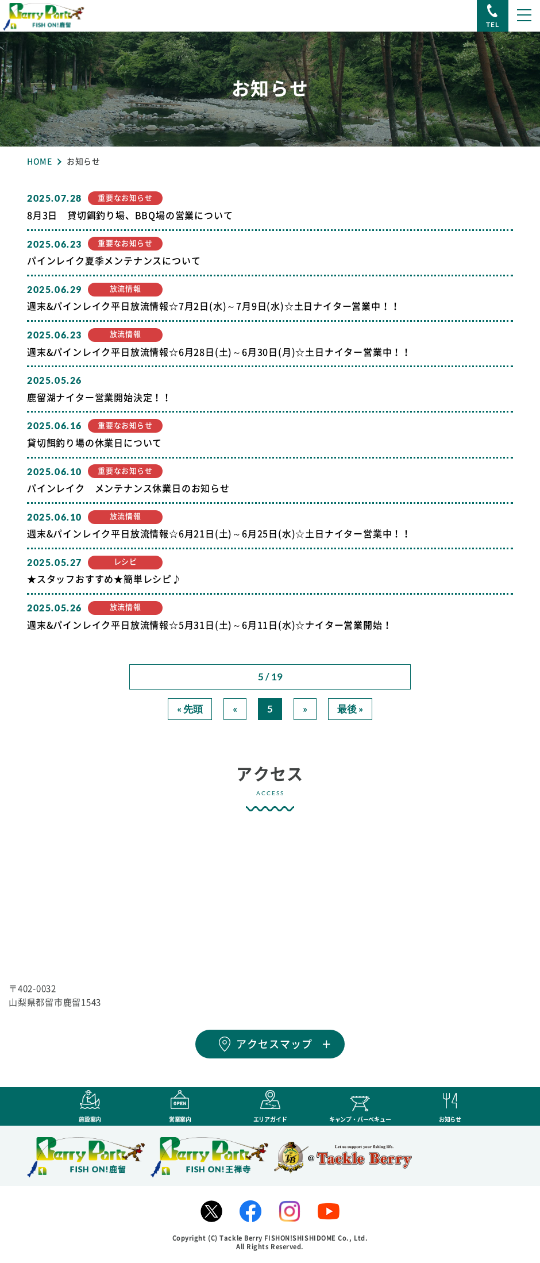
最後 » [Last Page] (350, 709)
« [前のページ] (235, 709)
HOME (39, 161)
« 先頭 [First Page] (190, 709)
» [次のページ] (305, 709)
